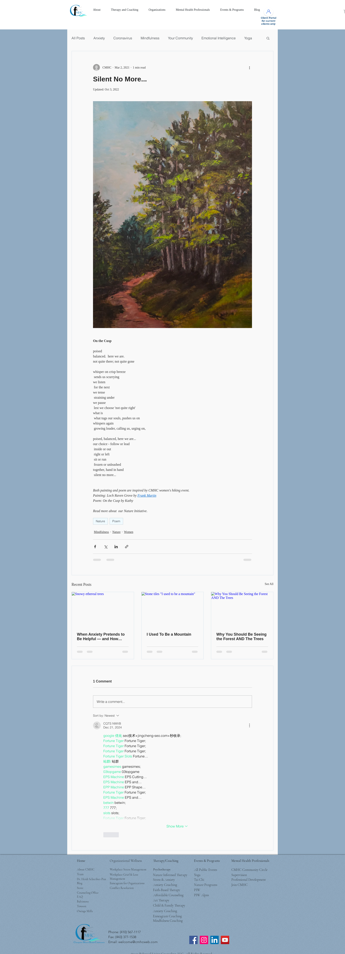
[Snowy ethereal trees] (103, 609)
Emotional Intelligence (219, 38)
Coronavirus (122, 38)
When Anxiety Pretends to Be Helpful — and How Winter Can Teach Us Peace (102, 636)
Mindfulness (150, 38)
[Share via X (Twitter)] (106, 547)
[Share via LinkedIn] (116, 547)
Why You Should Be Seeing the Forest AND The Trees (241, 636)
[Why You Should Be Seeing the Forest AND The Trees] (242, 609)
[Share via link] (127, 547)
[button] (97, 10)
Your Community (180, 38)
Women (128, 532)
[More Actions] (249, 725)
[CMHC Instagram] (204, 940)
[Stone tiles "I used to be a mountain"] (173, 609)
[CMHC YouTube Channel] (225, 940)
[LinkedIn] (214, 940)
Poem (116, 521)
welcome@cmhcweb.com (138, 942)
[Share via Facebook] (95, 547)
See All (269, 584)
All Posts (78, 38)
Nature (100, 521)
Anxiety (99, 38)
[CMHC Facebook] (193, 940)
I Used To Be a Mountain (169, 634)
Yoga (248, 38)
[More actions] (249, 67)
